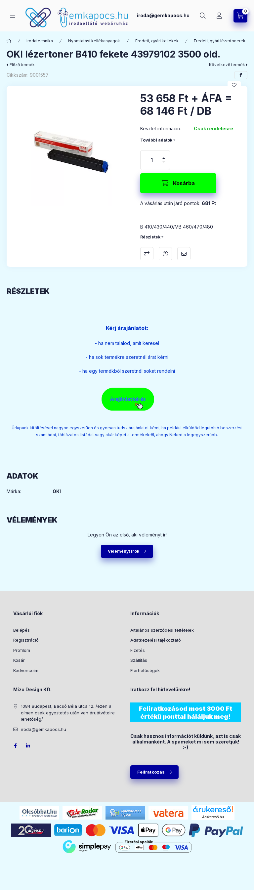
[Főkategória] (9, 41)
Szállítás (138, 660)
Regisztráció (26, 640)
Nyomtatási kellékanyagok (94, 40)
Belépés (21, 630)
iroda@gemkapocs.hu (163, 15)
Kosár (19, 660)
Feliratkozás (151, 772)
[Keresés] (202, 15)
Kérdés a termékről (165, 253)
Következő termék (227, 64)
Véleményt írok (123, 551)
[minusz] (163, 162)
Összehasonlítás (146, 253)
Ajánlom (183, 253)
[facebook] (240, 75)
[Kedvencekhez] (234, 85)
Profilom (21, 650)
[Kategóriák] (13, 16)
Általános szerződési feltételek (162, 630)
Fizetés (137, 650)
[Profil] (219, 15)
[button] (70, 149)
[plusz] (163, 158)
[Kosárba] (178, 183)
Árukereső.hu (213, 817)
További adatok (156, 140)
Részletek (150, 236)
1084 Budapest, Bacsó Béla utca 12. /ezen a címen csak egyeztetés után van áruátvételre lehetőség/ (68, 712)
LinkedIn (28, 745)
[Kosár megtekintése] (240, 15)
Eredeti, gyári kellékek (157, 40)
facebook (15, 745)
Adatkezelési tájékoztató (155, 640)
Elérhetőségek (145, 670)
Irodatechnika (39, 40)
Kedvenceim (25, 670)
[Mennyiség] (151, 160)
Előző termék (22, 64)
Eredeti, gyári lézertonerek (219, 40)
